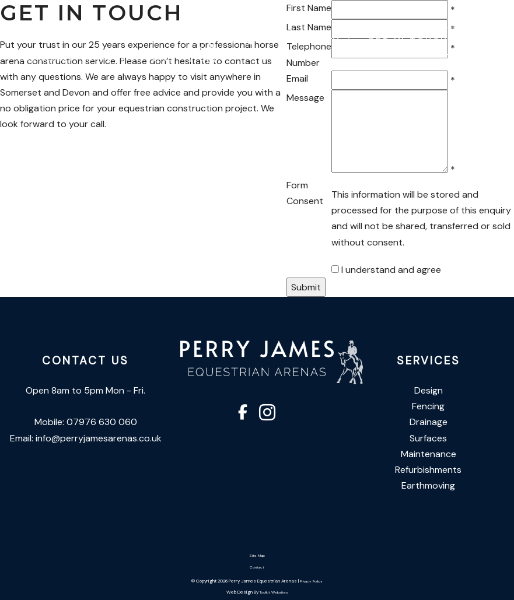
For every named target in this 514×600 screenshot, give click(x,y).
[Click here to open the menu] (496, 41)
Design (428, 390)
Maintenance (428, 454)
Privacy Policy (311, 581)
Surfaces (428, 438)
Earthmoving (428, 485)
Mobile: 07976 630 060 (85, 422)
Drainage (428, 422)
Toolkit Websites (274, 592)
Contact (257, 567)
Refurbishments (428, 470)
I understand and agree (391, 270)
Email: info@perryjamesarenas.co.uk (86, 438)
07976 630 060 (291, 40)
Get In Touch (408, 40)
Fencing (428, 406)
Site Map (257, 555)
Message (305, 98)
